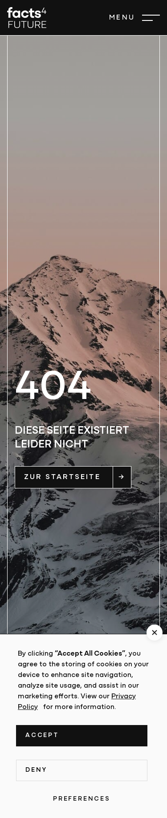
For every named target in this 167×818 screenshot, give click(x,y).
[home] (26, 17)
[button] (134, 17)
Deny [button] (36, 770)
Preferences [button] (81, 799)
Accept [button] (42, 735)
